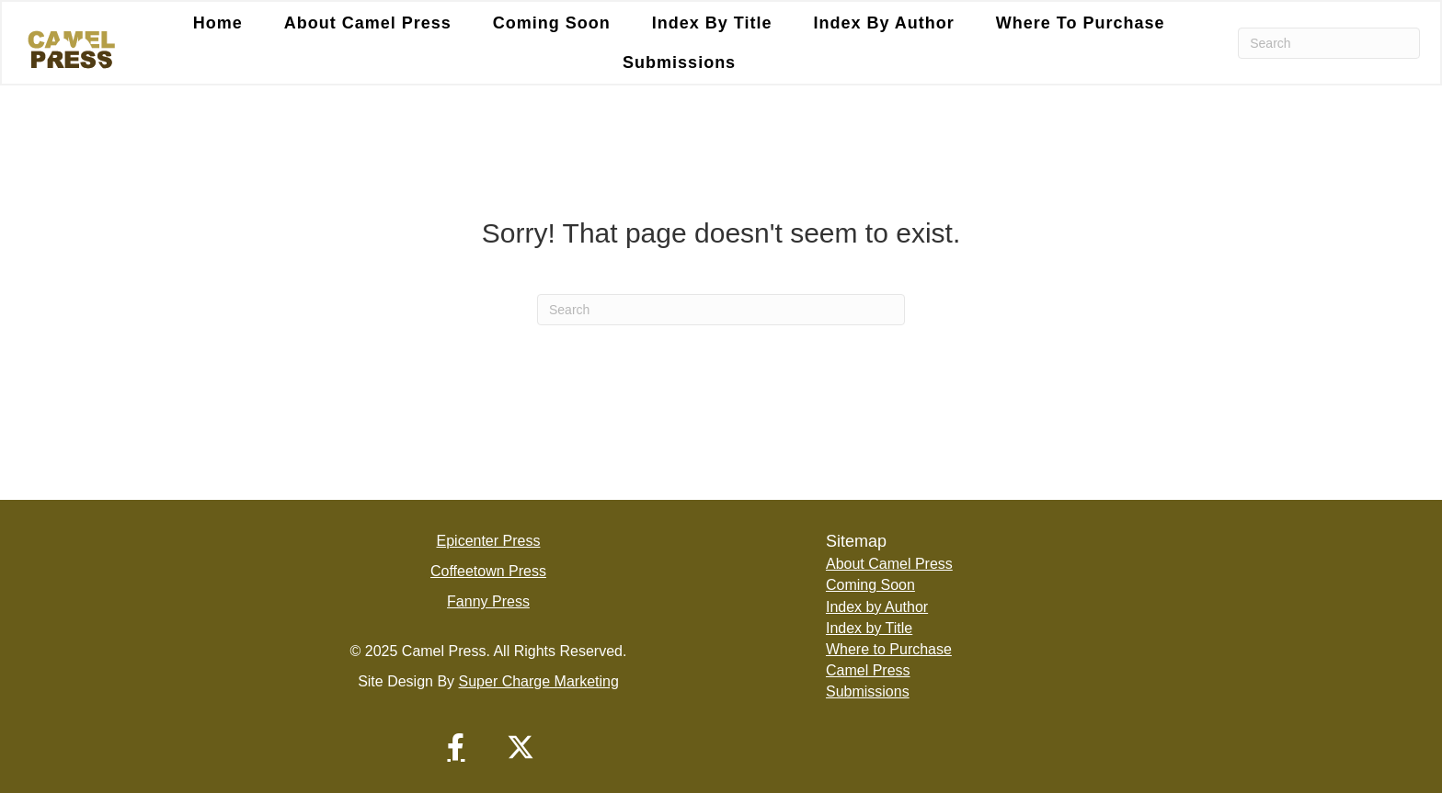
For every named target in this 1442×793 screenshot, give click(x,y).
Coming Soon (552, 23)
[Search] (1329, 43)
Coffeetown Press (488, 571)
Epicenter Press (489, 541)
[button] (456, 747)
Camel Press (868, 670)
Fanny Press (488, 601)
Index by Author (883, 23)
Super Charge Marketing (539, 681)
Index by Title (712, 23)
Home (218, 23)
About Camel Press (368, 23)
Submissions (679, 62)
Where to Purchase (1080, 23)
